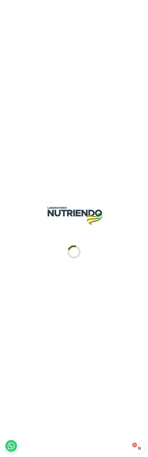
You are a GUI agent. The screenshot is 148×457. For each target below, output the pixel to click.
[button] (11, 446)
